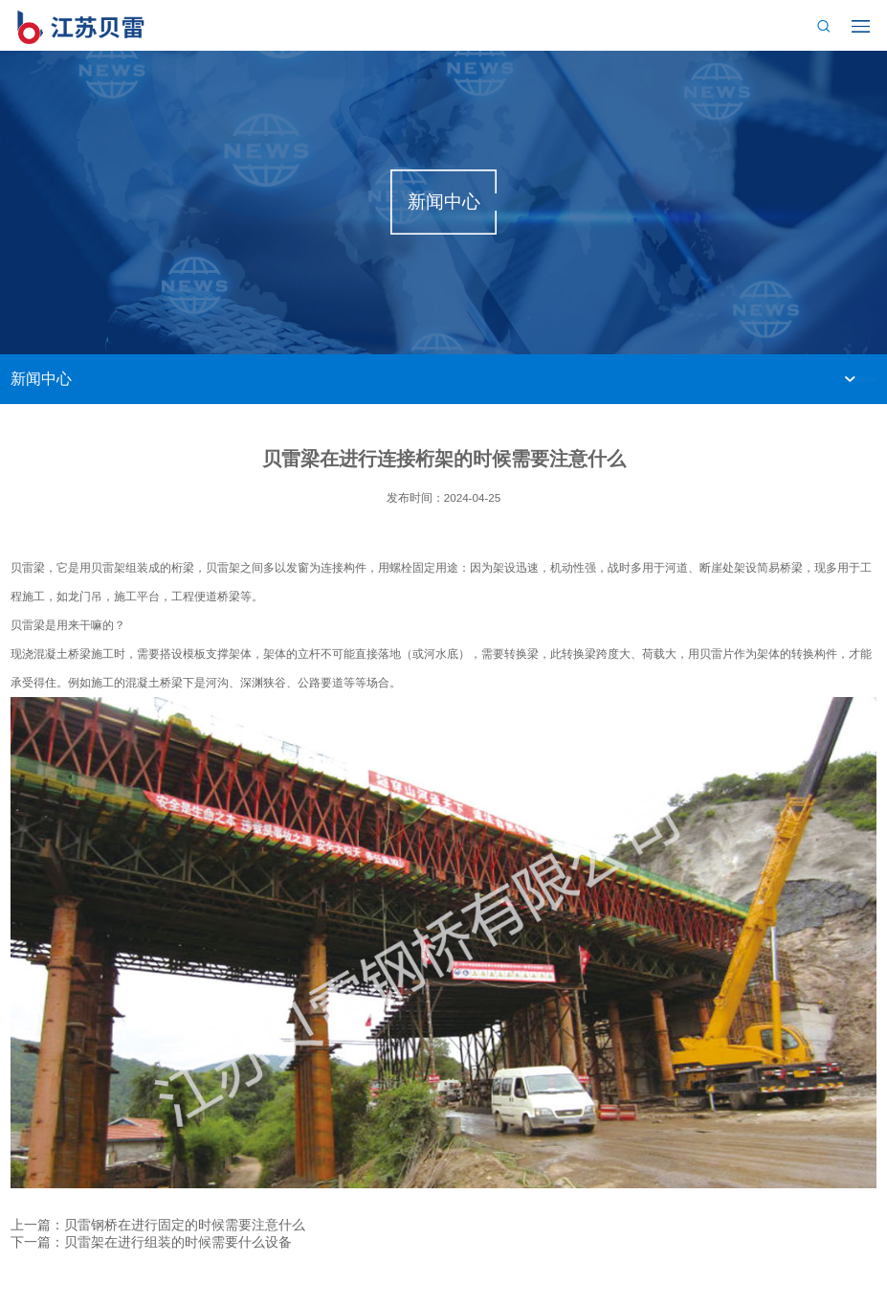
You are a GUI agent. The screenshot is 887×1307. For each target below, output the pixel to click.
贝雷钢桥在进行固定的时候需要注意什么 (184, 1224)
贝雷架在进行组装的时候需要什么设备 (178, 1242)
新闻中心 (41, 379)
